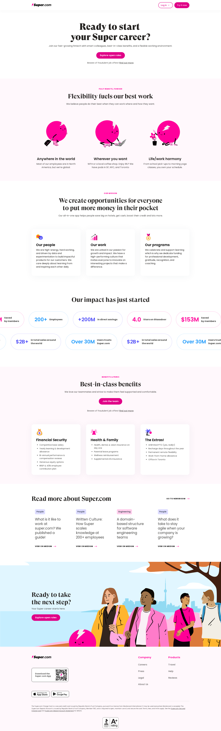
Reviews (172, 677)
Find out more (126, 62)
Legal (141, 677)
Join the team (110, 401)
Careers (142, 664)
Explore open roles (110, 55)
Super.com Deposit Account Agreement (59, 711)
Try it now (182, 5)
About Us (143, 684)
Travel (171, 664)
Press (141, 671)
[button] (165, 5)
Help (170, 671)
